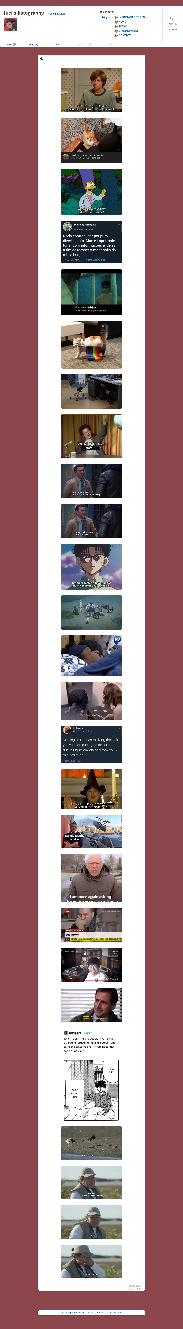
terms (109, 1312)
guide (82, 1312)
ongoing (34, 44)
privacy (99, 1312)
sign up (173, 24)
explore (173, 29)
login (172, 18)
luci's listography (24, 13)
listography (108, 17)
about (90, 1312)
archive (59, 44)
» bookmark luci (56, 13)
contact (118, 1312)
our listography (69, 1312)
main (11, 44)
